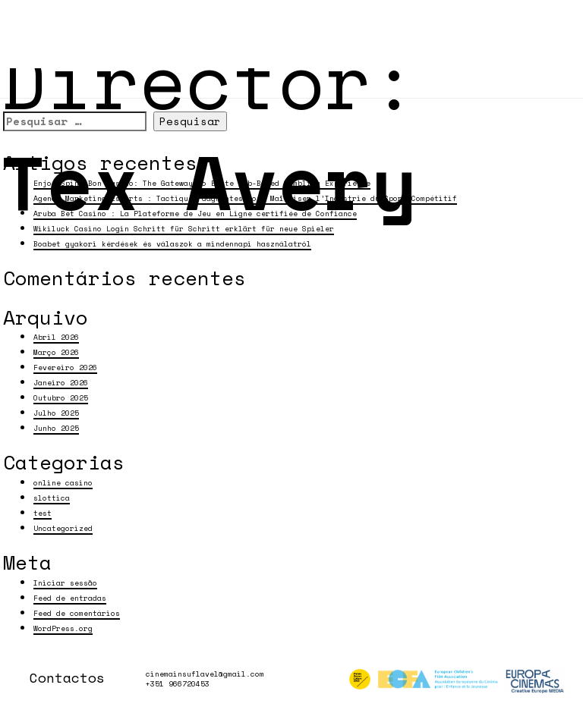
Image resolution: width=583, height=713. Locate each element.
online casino (63, 482)
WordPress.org (63, 628)
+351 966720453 (178, 684)
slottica (51, 497)
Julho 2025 (56, 412)
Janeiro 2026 (60, 382)
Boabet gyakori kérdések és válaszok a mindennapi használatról (172, 243)
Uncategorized (63, 528)
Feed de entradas (69, 597)
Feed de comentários (76, 613)
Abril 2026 (56, 336)
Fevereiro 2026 (65, 367)
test (42, 512)
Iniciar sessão (65, 582)
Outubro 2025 (60, 397)
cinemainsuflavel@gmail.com (205, 674)
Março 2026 (56, 352)
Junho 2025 (56, 427)
